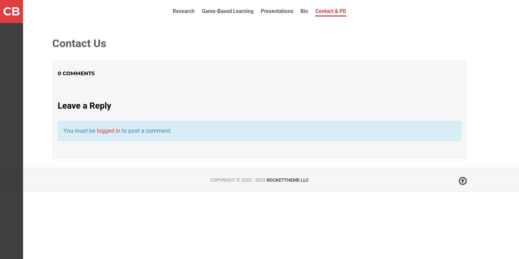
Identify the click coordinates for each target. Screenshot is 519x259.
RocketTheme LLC (288, 180)
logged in (108, 130)
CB (11, 11)
